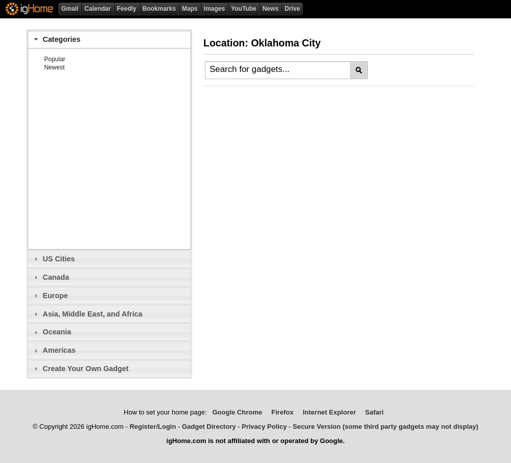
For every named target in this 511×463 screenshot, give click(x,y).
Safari (374, 412)
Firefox (282, 412)
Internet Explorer (329, 412)
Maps (190, 8)
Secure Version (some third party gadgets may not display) (385, 426)
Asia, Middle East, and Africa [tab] (87, 314)
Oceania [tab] (51, 332)
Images (214, 8)
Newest (54, 67)
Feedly (126, 8)
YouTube (244, 8)
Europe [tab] (50, 295)
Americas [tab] (54, 350)
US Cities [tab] (53, 259)
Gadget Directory (209, 426)
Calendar (97, 8)
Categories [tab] (56, 39)
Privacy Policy (264, 426)
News (270, 8)
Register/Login (152, 426)
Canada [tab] (50, 277)
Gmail (69, 8)
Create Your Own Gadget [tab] (80, 368)
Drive (292, 8)
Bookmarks (159, 8)
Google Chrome (237, 412)
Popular (54, 59)
